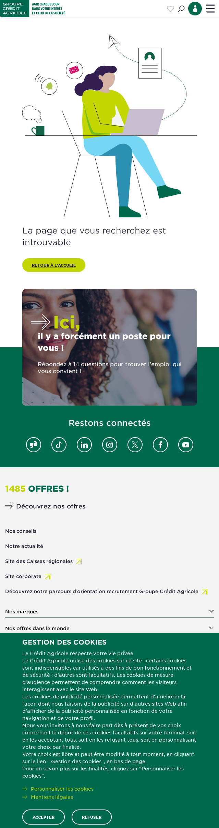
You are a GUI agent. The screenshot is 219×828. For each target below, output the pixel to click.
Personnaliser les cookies (62, 788)
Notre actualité (24, 546)
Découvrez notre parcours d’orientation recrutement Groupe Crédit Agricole (101, 591)
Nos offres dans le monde (37, 628)
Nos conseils (20, 531)
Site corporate (23, 576)
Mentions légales (52, 796)
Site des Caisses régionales (39, 561)
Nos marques (21, 611)
